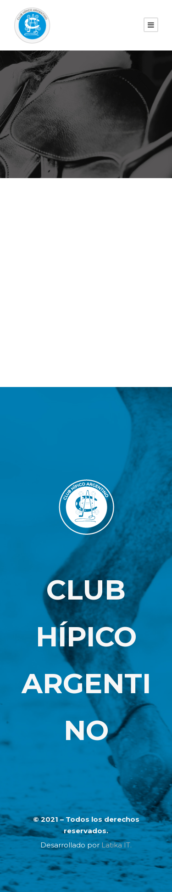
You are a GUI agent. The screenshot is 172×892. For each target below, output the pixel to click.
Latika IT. (116, 845)
